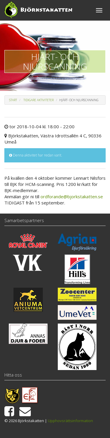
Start (13, 100)
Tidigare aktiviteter (38, 100)
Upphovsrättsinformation (70, 420)
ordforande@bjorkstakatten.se (71, 196)
